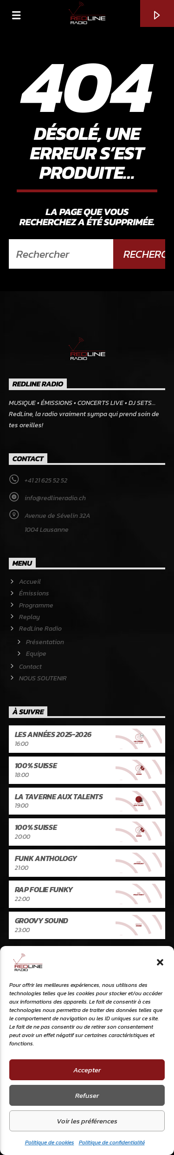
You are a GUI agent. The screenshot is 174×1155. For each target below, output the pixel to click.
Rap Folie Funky (44, 889)
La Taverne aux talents (59, 796)
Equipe (36, 654)
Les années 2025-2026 (53, 734)
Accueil (30, 582)
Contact (30, 667)
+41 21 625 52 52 (46, 480)
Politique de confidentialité (112, 1142)
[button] (160, 962)
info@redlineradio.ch (55, 498)
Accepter (87, 1069)
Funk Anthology (46, 858)
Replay (29, 617)
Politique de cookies (49, 1142)
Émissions (34, 593)
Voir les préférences (87, 1121)
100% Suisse (36, 765)
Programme (36, 605)
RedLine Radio (40, 628)
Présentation (45, 642)
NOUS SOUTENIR (43, 678)
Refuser (87, 1095)
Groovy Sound (41, 920)
